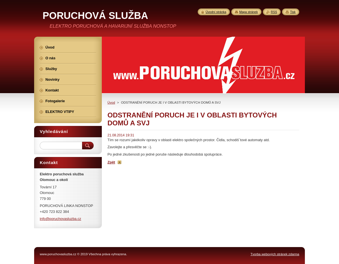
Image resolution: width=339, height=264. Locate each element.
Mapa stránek (248, 12)
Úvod (111, 102)
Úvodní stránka (216, 12)
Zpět (111, 162)
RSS (274, 12)
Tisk (293, 12)
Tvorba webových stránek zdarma (274, 254)
